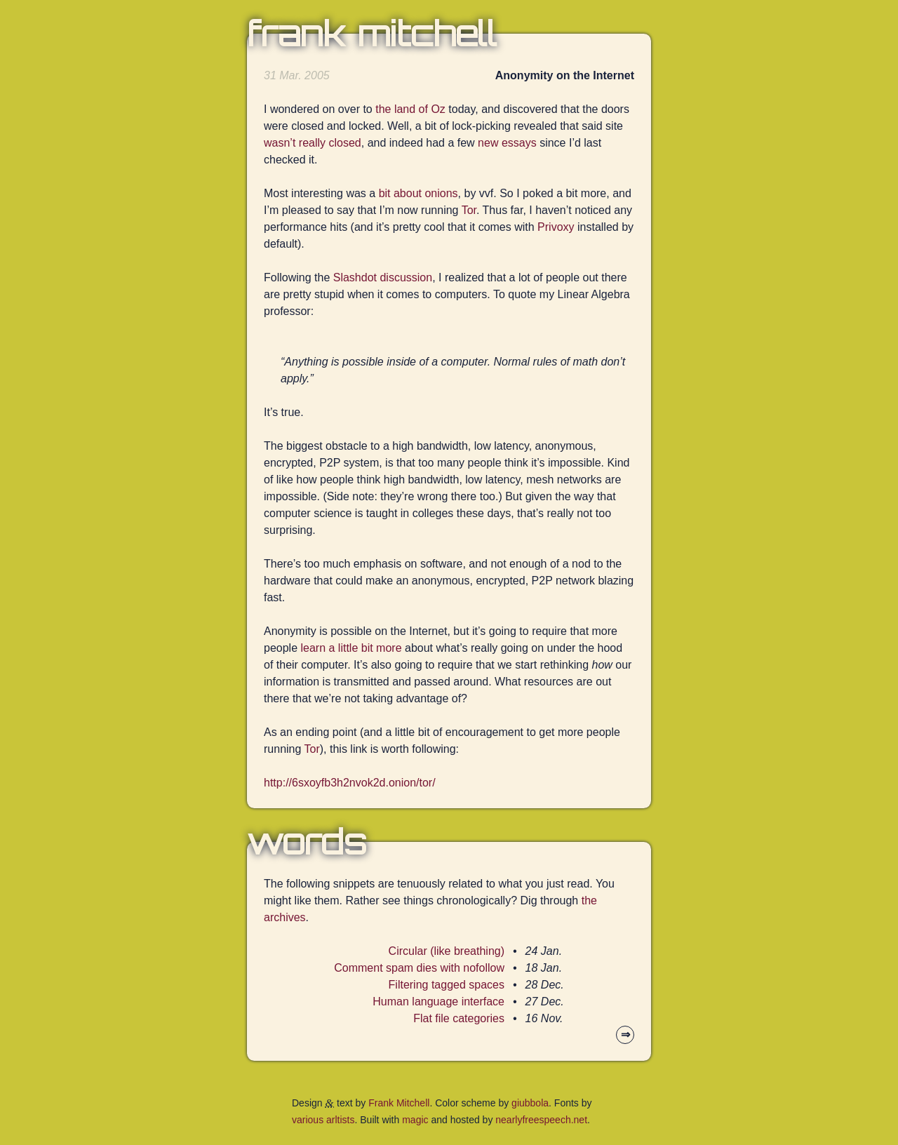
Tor (469, 210)
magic (415, 1119)
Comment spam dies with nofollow (419, 968)
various (307, 1119)
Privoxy (555, 227)
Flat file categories (458, 1018)
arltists (340, 1119)
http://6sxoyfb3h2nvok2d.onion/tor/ (350, 783)
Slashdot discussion (382, 277)
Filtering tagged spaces (446, 985)
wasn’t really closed (312, 143)
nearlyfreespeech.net (541, 1119)
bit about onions (418, 193)
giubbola (530, 1103)
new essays (507, 143)
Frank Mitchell (372, 34)
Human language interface (438, 1001)
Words (306, 842)
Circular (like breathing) (446, 951)
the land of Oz (410, 109)
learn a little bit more (351, 648)
